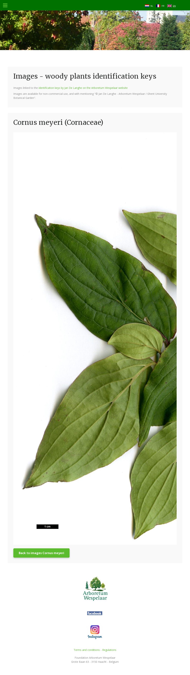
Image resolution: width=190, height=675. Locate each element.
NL (151, 6)
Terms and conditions (87, 650)
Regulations (109, 650)
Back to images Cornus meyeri (41, 553)
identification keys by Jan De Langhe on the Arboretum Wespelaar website (83, 88)
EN (174, 6)
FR (163, 6)
